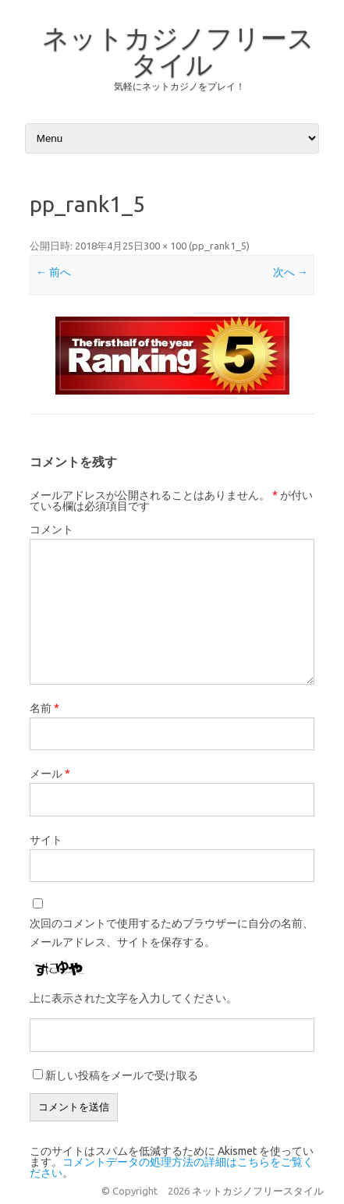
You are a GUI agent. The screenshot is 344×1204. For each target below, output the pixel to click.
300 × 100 (165, 245)
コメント (51, 529)
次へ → (290, 272)
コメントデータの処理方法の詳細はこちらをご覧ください (172, 1167)
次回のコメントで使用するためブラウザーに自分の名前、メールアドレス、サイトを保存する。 (172, 932)
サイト (46, 840)
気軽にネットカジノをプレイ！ (179, 86)
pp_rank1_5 (219, 245)
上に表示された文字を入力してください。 (133, 998)
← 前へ (53, 272)
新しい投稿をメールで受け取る (121, 1075)
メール (50, 773)
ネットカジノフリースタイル (178, 51)
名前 (44, 708)
